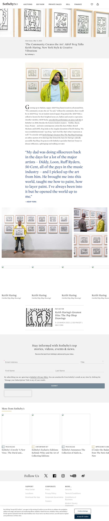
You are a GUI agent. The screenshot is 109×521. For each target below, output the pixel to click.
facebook (54, 475)
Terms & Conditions (73, 493)
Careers (48, 501)
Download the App (32, 497)
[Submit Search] (86, 4)
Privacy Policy (50, 493)
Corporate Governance (54, 497)
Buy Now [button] (40, 4)
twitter (46, 475)
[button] (55, 409)
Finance (78, 4)
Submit (54, 386)
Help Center (30, 490)
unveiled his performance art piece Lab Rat (65, 120)
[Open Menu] (103, 4)
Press (47, 490)
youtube (73, 476)
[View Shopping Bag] (97, 4)
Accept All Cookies (82, 516)
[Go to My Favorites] (92, 4)
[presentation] (18, 393)
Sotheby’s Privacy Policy (39, 377)
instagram (63, 475)
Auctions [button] (28, 4)
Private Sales (55, 4)
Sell (68, 4)
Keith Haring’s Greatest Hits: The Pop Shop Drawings (62, 135)
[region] (54, 513)
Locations (29, 493)
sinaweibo (83, 475)
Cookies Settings (83, 511)
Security (68, 490)
